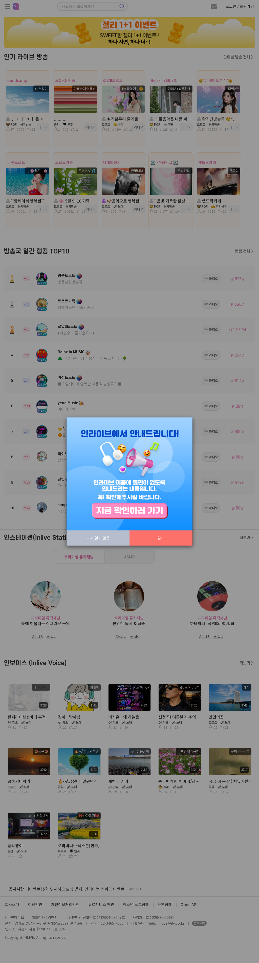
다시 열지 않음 (98, 538)
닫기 (161, 538)
